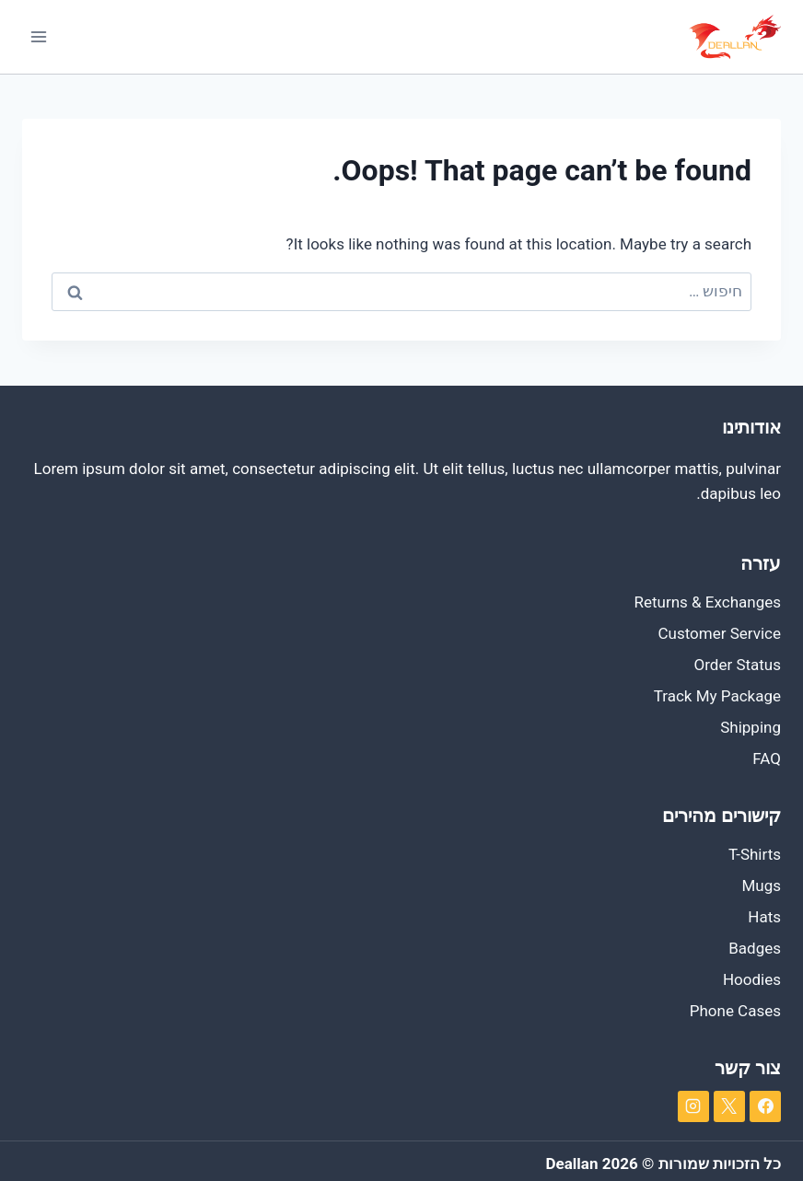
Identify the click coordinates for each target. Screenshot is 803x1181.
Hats (764, 917)
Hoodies (752, 979)
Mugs (761, 885)
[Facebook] (765, 1106)
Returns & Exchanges (707, 602)
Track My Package (717, 696)
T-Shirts (754, 854)
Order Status (738, 664)
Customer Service (719, 633)
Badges (754, 948)
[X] (729, 1106)
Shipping (750, 727)
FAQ (766, 758)
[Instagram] (693, 1106)
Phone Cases (735, 1011)
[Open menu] (39, 36)
